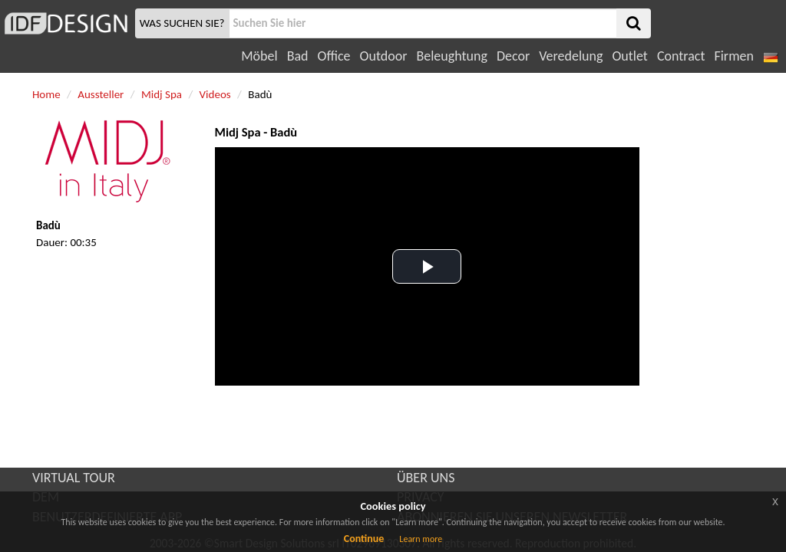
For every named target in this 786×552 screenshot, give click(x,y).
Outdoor (384, 56)
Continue (364, 538)
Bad (298, 56)
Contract (681, 56)
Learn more (420, 539)
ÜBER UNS (425, 477)
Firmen (733, 56)
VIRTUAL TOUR (73, 477)
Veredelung (571, 56)
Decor (513, 56)
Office (334, 56)
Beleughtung (451, 56)
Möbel (259, 56)
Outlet (629, 56)
